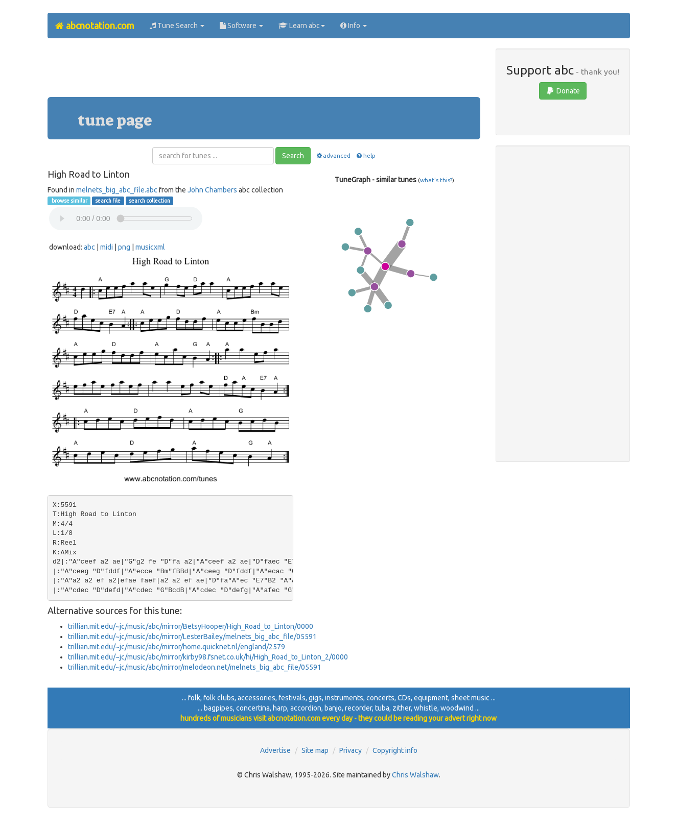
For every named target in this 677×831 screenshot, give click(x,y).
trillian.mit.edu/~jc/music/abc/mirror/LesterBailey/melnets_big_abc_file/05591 (192, 636)
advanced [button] (333, 155)
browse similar (69, 201)
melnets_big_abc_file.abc (116, 190)
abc (89, 247)
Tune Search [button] (177, 25)
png (124, 247)
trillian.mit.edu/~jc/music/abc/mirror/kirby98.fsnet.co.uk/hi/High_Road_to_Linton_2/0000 (208, 657)
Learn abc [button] (301, 25)
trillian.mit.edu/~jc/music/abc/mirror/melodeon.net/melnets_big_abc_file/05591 (194, 667)
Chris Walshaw (415, 775)
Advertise (275, 750)
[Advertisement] (264, 71)
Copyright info (394, 750)
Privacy (350, 750)
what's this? (436, 180)
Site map (315, 750)
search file (108, 201)
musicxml (150, 247)
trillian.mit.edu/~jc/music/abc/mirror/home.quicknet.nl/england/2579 (176, 647)
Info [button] (353, 25)
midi (106, 247)
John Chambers (212, 190)
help (365, 155)
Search (293, 156)
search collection (149, 201)
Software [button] (241, 25)
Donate (563, 91)
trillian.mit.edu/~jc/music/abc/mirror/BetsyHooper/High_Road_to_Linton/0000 (190, 626)
